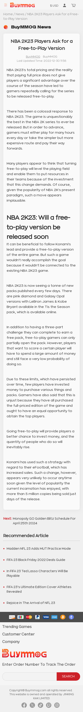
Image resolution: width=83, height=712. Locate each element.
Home (8, 14)
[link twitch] (48, 706)
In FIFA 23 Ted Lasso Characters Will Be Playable (37, 573)
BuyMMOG (33, 56)
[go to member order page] (64, 5)
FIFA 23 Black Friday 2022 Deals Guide (36, 559)
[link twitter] (32, 706)
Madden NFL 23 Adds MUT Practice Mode (39, 548)
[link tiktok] (40, 706)
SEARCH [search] (68, 676)
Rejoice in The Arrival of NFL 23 (31, 602)
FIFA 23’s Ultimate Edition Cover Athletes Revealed (39, 589)
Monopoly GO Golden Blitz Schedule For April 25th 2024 (44, 521)
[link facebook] (24, 706)
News (20, 14)
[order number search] (29, 676)
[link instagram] (57, 706)
